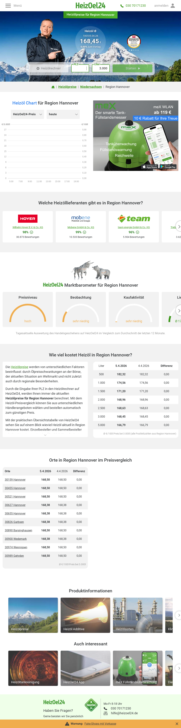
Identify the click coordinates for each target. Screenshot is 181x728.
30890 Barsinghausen (18, 530)
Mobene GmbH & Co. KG (81, 227)
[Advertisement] (136, 519)
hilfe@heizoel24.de (124, 713)
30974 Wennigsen (16, 547)
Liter (97, 64)
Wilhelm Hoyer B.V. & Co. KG (28, 227)
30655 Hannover (15, 513)
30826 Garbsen (14, 522)
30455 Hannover (15, 488)
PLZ (76, 64)
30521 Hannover (15, 496)
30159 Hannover (15, 479)
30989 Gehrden (14, 555)
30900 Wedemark (16, 539)
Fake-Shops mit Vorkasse (100, 723)
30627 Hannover (15, 505)
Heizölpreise (19, 367)
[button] (165, 5)
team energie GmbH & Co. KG (134, 227)
